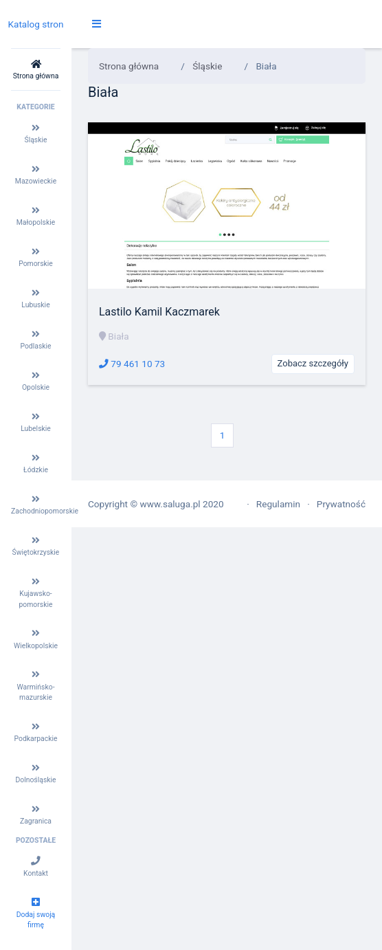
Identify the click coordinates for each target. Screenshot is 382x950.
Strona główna (129, 65)
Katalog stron (35, 24)
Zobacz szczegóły (313, 363)
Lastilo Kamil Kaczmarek (159, 311)
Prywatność (341, 503)
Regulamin (278, 503)
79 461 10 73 (132, 363)
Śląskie (207, 65)
